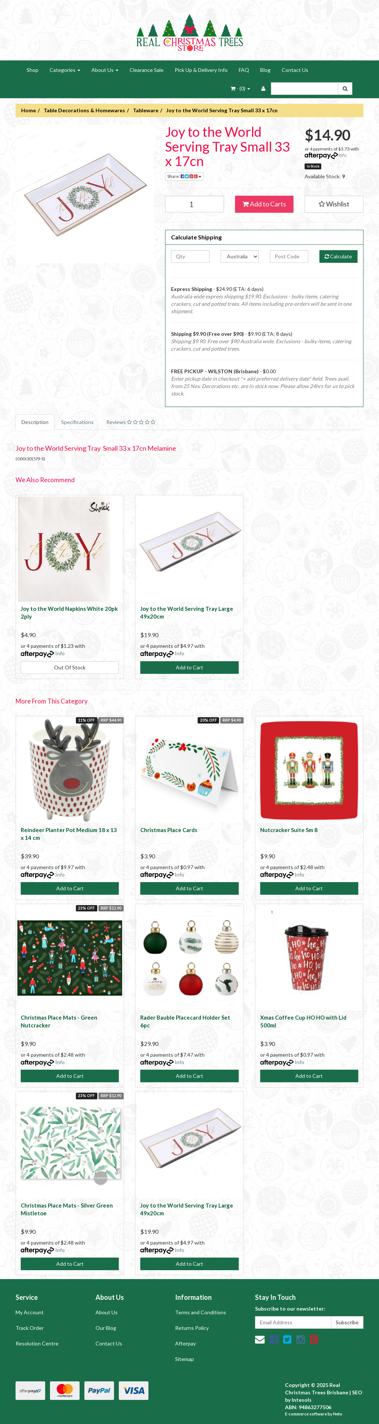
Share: (184, 176)
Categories (65, 70)
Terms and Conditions (200, 1312)
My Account (30, 1312)
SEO (357, 1392)
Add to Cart (189, 667)
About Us (104, 70)
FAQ (244, 70)
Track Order (30, 1328)
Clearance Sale (147, 70)
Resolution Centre (37, 1343)
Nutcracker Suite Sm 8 (289, 830)
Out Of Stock (69, 667)
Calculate (338, 256)
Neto (337, 1413)
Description (34, 422)
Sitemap (184, 1359)
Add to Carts (264, 204)
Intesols (302, 1400)
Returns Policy (192, 1328)
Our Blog (105, 1328)
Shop (32, 70)
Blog (265, 70)
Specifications (77, 422)
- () (240, 88)
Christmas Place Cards (168, 830)
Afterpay (185, 1343)
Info (342, 155)
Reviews (130, 422)
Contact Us (295, 70)
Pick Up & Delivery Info (201, 70)
